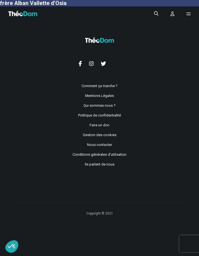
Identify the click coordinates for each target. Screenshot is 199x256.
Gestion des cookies (99, 135)
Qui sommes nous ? (99, 105)
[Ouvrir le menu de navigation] (188, 14)
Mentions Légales (99, 96)
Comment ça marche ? (99, 86)
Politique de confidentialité (99, 115)
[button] (11, 246)
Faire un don (99, 125)
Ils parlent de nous (99, 164)
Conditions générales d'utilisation (99, 154)
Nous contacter (99, 145)
